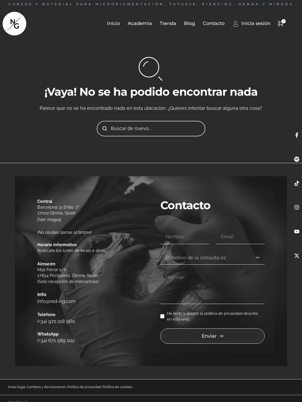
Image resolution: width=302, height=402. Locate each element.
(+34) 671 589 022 (53, 332)
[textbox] (211, 248)
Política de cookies (117, 379)
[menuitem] (109, 23)
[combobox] (212, 248)
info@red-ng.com (54, 297)
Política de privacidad (84, 379)
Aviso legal (16, 379)
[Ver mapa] (47, 219)
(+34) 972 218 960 (53, 315)
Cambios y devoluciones (46, 379)
